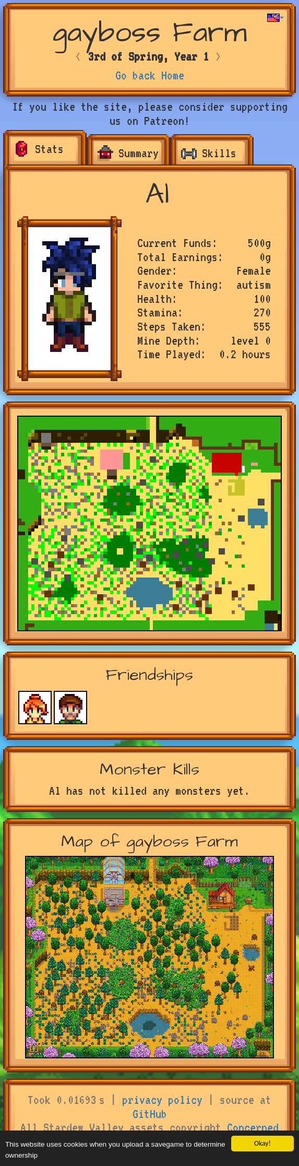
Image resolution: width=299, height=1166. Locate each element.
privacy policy (162, 1099)
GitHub (150, 1114)
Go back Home (149, 75)
